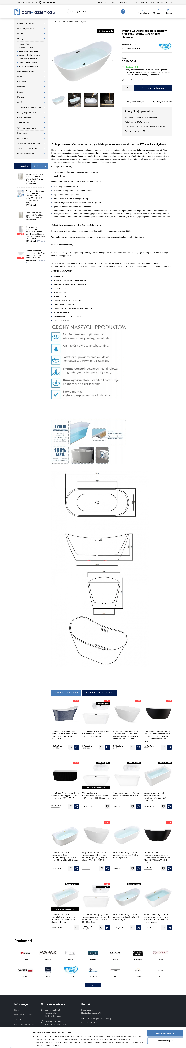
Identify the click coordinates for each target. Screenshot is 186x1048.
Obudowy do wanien (28, 62)
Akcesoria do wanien (28, 66)
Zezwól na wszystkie (165, 1012)
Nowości (113, 2)
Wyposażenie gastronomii (29, 107)
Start (53, 21)
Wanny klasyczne (27, 47)
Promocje (102, 2)
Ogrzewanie (22, 138)
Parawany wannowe (28, 58)
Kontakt (134, 2)
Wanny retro (24, 44)
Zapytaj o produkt (164, 101)
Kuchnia (20, 97)
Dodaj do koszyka (155, 88)
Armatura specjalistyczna (28, 143)
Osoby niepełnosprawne (28, 112)
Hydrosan (136, 48)
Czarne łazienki (24, 117)
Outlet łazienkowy (25, 153)
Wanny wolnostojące (28, 51)
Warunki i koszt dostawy (152, 2)
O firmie (124, 2)
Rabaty (169, 2)
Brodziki (21, 33)
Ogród (20, 102)
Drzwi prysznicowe (25, 28)
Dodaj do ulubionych (135, 101)
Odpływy (21, 86)
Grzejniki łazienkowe (26, 128)
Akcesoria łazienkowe (27, 148)
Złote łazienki (23, 122)
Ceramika (21, 81)
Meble (20, 76)
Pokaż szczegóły (40, 1043)
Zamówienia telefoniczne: (34, 2)
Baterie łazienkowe (26, 71)
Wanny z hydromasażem (30, 55)
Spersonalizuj (165, 1020)
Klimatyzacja (22, 133)
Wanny (20, 39)
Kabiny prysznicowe (26, 23)
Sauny (20, 92)
